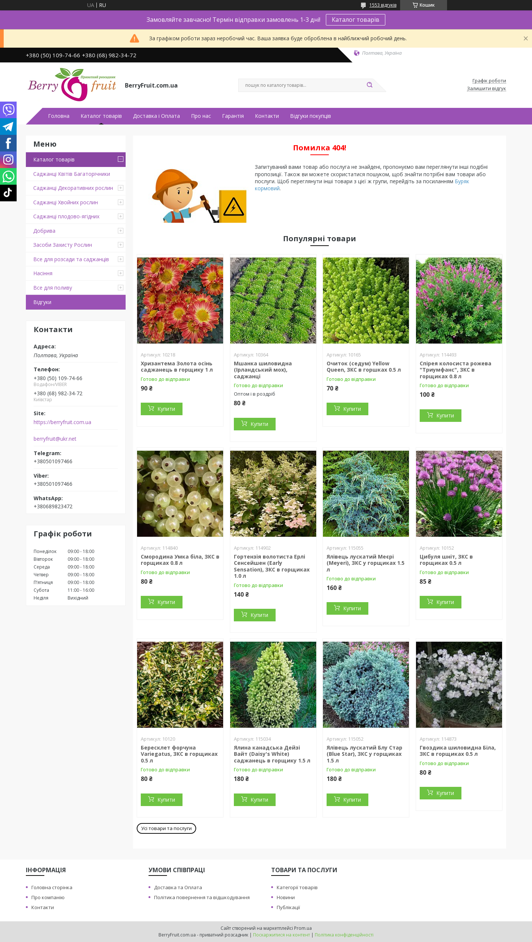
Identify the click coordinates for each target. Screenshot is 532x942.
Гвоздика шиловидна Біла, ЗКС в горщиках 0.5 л (458, 751)
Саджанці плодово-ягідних (66, 216)
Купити (166, 408)
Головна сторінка (51, 887)
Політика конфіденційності (344, 935)
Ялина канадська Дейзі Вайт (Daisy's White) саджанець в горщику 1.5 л (272, 754)
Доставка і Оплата (156, 116)
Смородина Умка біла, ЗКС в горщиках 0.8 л (180, 560)
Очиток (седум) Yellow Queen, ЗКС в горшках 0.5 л (364, 366)
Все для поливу (52, 287)
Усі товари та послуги (166, 828)
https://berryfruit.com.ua (62, 422)
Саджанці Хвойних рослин (65, 202)
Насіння (42, 273)
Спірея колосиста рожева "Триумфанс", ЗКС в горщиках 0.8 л (455, 370)
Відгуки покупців (310, 116)
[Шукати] (369, 85)
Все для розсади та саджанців (71, 259)
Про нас (201, 116)
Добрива (44, 230)
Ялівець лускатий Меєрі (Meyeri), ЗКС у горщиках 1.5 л (366, 563)
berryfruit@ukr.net (55, 439)
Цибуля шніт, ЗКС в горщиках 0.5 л (446, 560)
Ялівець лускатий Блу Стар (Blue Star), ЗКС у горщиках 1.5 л (364, 754)
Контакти (267, 116)
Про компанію (48, 897)
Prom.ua (303, 928)
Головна (58, 116)
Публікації (288, 907)
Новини (286, 897)
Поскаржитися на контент (281, 935)
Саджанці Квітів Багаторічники (71, 173)
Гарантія (233, 116)
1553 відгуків (382, 5)
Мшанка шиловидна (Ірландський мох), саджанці (263, 370)
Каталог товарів (355, 20)
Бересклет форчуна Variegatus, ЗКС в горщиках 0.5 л (179, 754)
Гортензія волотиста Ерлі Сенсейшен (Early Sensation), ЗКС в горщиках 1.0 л (272, 566)
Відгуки (42, 302)
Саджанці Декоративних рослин (73, 187)
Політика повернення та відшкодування (202, 897)
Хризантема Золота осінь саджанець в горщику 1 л (177, 366)
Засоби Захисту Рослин (62, 244)
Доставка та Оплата (178, 887)
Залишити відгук (486, 88)
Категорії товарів (297, 887)
